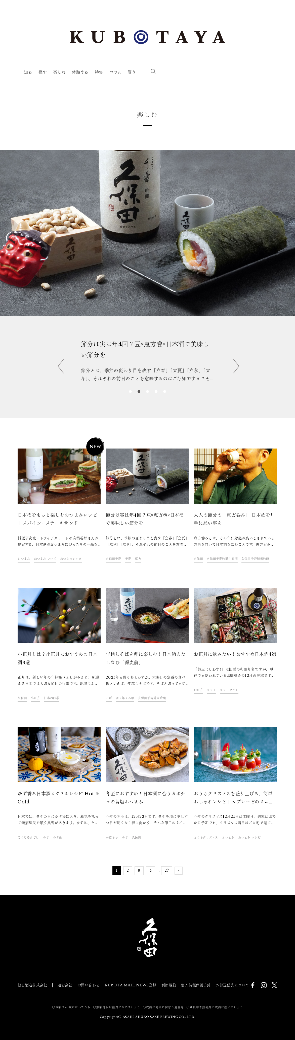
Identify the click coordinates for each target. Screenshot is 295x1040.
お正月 (198, 690)
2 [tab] (139, 391)
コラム (115, 72)
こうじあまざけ (28, 837)
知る (28, 72)
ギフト (211, 690)
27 (166, 870)
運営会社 (65, 985)
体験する (80, 72)
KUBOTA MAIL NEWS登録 (130, 985)
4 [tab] (156, 391)
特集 (99, 72)
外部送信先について (232, 985)
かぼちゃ (112, 837)
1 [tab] (130, 391)
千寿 (128, 559)
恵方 (138, 559)
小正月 (35, 698)
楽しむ (59, 72)
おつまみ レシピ (45, 559)
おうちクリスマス (206, 837)
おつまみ (24, 559)
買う (132, 72)
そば (109, 698)
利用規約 (168, 985)
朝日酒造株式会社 (32, 985)
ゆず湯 (57, 837)
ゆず (46, 837)
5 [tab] (164, 391)
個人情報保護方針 (196, 985)
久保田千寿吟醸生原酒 (222, 559)
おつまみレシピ (71, 559)
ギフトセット (229, 690)
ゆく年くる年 (125, 698)
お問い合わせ (88, 985)
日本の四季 (51, 698)
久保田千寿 (113, 559)
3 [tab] (147, 391)
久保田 (198, 559)
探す (42, 72)
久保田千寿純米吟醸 (255, 559)
